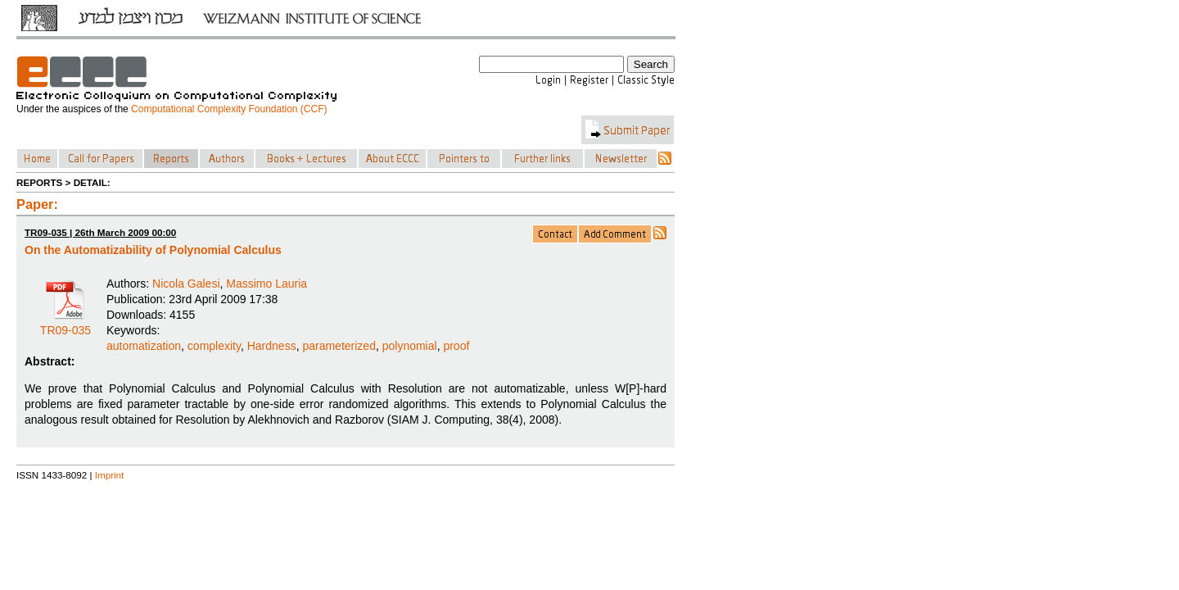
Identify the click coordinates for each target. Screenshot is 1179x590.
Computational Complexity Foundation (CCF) (229, 109)
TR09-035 (65, 324)
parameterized (339, 345)
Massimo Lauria (266, 283)
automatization (143, 345)
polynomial (409, 345)
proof (456, 345)
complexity (214, 345)
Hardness (271, 345)
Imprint (109, 475)
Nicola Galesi (185, 283)
